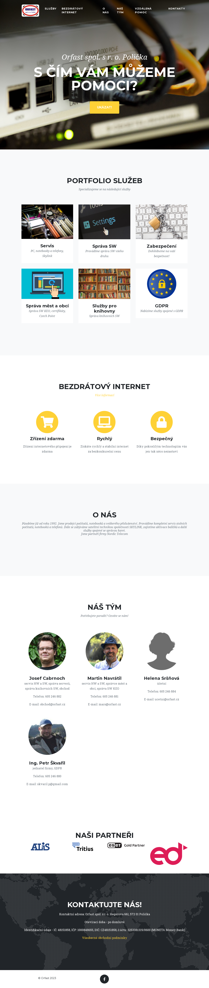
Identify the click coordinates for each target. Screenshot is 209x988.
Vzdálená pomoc (143, 11)
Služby (50, 9)
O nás (106, 11)
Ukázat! (104, 107)
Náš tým (120, 11)
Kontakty (176, 9)
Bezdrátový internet (72, 11)
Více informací (104, 395)
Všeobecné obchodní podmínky (104, 938)
